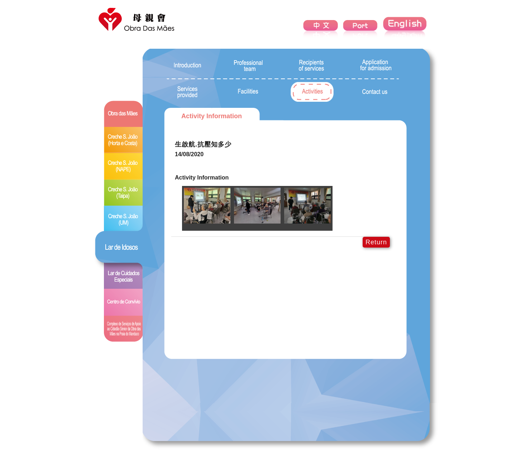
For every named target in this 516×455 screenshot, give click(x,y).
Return (376, 242)
